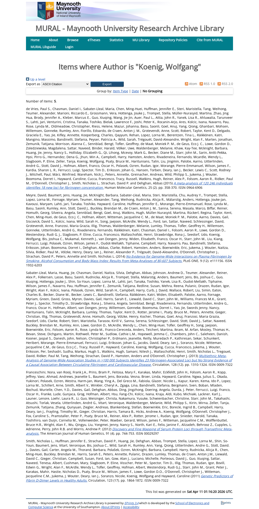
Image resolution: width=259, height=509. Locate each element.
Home (35, 40)
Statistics (116, 40)
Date (135, 91)
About (53, 40)
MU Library (141, 40)
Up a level (35, 79)
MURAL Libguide (43, 47)
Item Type (120, 91)
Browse (72, 40)
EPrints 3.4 (131, 503)
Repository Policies (173, 40)
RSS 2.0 (224, 83)
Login (69, 47)
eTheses (94, 40)
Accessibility (131, 507)
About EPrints (110, 507)
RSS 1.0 (206, 83)
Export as (33, 84)
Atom (190, 83)
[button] (107, 84)
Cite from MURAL (210, 40)
